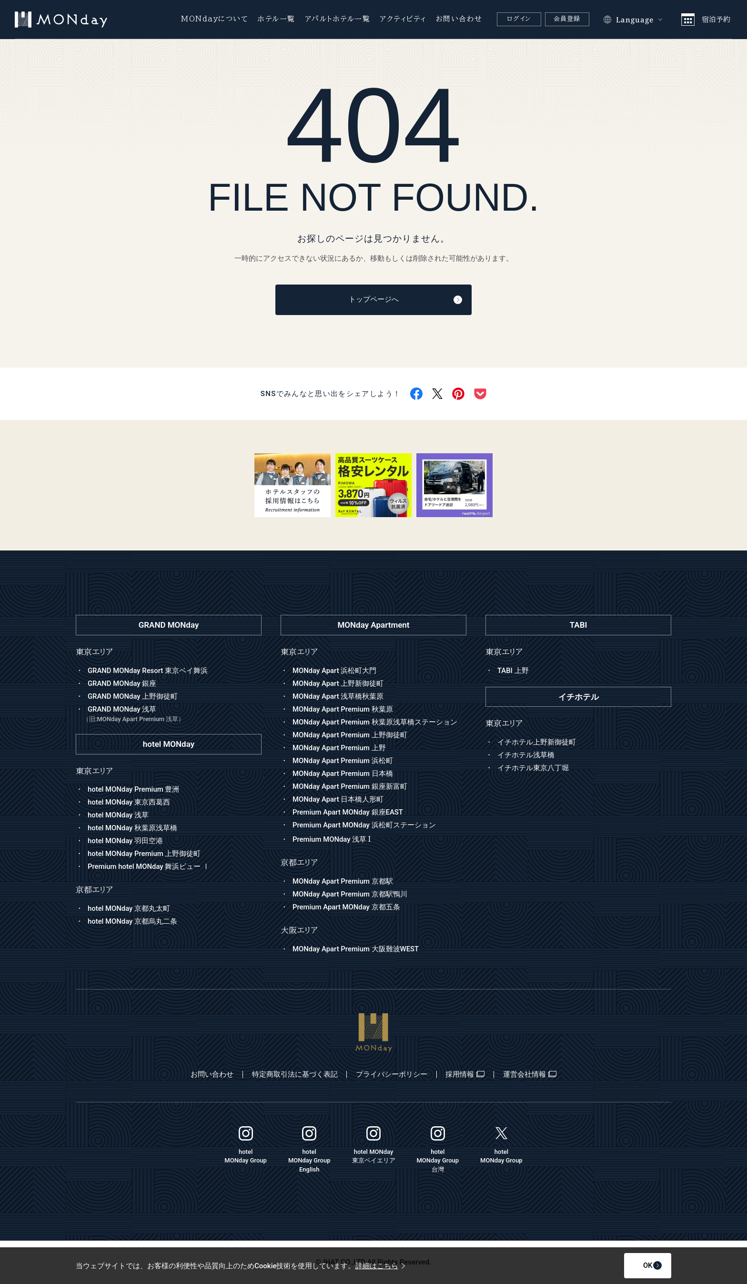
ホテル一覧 (276, 18)
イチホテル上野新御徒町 (536, 742)
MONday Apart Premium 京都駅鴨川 (350, 894)
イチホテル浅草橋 (526, 755)
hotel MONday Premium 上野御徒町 (145, 854)
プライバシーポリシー (391, 1074)
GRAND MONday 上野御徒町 (133, 696)
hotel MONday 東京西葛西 (129, 802)
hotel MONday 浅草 (118, 815)
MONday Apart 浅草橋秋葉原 (338, 696)
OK (639, 1266)
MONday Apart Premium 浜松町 (343, 760)
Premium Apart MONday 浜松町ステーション (364, 825)
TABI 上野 (513, 670)
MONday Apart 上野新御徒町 (338, 683)
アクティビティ (403, 18)
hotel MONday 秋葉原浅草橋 (133, 828)
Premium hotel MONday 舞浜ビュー (149, 867)
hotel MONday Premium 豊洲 (134, 789)
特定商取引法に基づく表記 (293, 1074)
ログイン (519, 19)
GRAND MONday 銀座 (122, 683)
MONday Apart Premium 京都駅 (343, 881)
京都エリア (299, 863)
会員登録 (567, 19)
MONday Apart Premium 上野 (339, 748)
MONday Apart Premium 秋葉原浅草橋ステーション (375, 722)
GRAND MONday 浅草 (172, 714)
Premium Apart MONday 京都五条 (347, 907)
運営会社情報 (532, 1074)
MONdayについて (214, 18)
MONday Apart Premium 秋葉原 (343, 709)
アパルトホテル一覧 (338, 18)
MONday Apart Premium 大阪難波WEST (356, 949)
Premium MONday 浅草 (332, 840)
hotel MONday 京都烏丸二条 (133, 921)
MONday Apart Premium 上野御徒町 (350, 735)
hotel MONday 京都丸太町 (129, 909)
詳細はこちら (380, 1266)
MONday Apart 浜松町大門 (335, 670)
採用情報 (466, 1074)
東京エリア (299, 652)
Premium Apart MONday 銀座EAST (348, 812)
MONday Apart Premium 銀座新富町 (350, 786)
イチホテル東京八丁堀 (533, 768)
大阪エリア (299, 931)
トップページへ (396, 300)
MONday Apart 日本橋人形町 (338, 799)
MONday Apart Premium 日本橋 (343, 773)
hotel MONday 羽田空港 (125, 841)
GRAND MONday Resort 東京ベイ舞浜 (148, 670)
